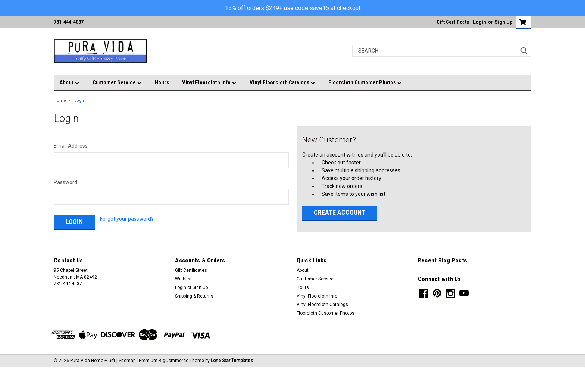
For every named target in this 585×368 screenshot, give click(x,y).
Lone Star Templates (232, 360)
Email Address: (71, 146)
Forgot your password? (127, 219)
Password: (66, 182)
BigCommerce (173, 360)
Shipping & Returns (194, 296)
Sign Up (503, 22)
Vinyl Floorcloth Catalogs (282, 83)
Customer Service (117, 83)
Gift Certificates (191, 270)
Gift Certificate (453, 22)
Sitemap (127, 360)
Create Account (339, 212)
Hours (162, 82)
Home (60, 100)
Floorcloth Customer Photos (365, 83)
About (69, 83)
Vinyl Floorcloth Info (209, 83)
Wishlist (183, 278)
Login (479, 22)
